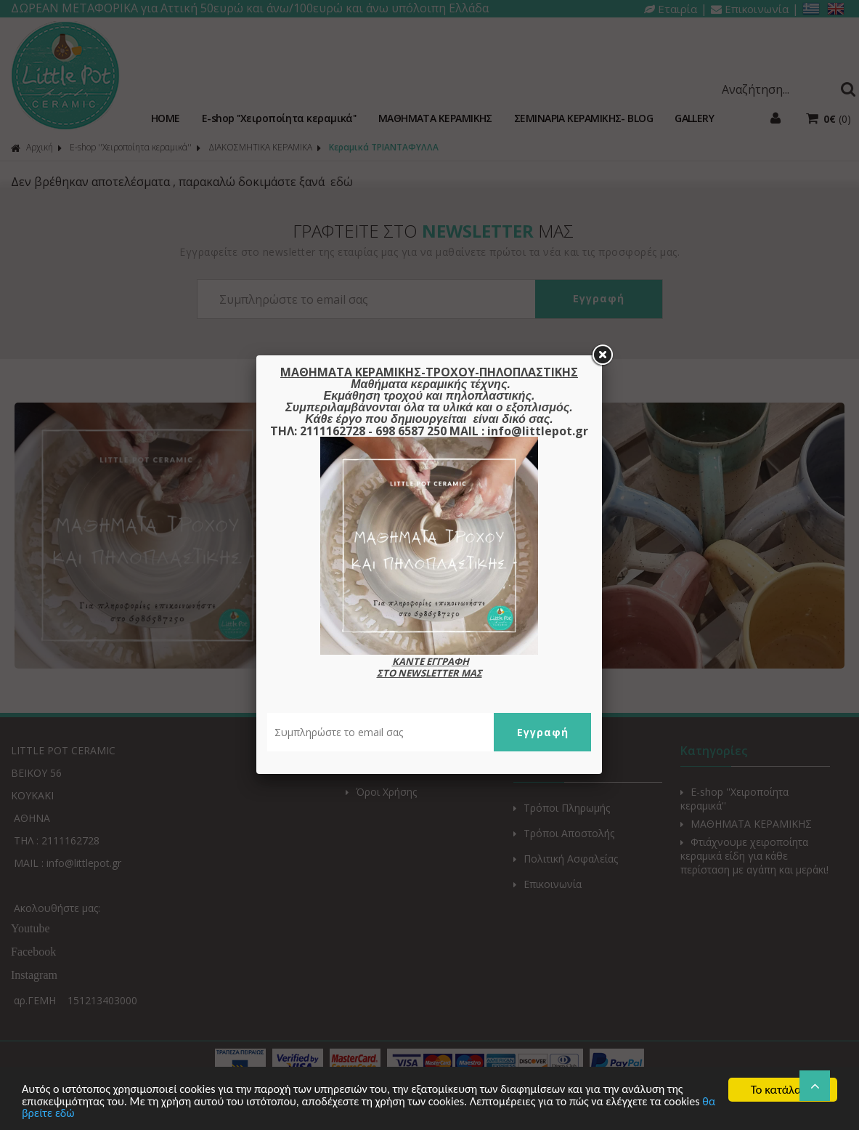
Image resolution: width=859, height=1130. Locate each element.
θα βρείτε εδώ (98, 1113)
